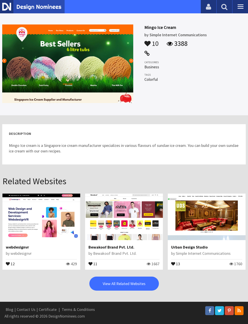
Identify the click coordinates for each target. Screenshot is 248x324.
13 (175, 263)
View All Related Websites (124, 283)
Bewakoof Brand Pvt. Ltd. (111, 247)
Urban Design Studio (189, 247)
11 (92, 263)
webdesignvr (17, 247)
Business (151, 66)
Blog (9, 309)
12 (10, 263)
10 (151, 41)
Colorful (151, 79)
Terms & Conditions (78, 309)
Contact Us (26, 309)
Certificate (48, 309)
